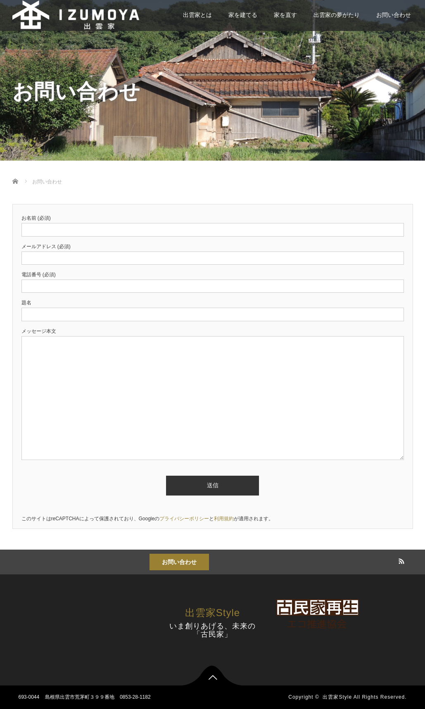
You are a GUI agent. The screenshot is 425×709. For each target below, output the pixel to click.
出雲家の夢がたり (336, 15)
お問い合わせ (393, 15)
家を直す (285, 15)
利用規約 (224, 519)
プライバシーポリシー (184, 519)
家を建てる (242, 15)
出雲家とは (197, 15)
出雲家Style (212, 612)
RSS (400, 560)
